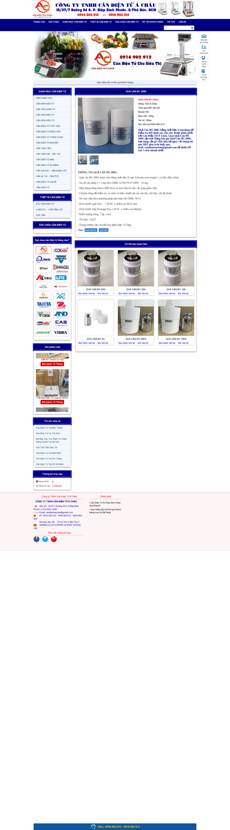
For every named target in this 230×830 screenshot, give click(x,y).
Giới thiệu (53, 22)
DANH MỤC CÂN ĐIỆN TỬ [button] (75, 22)
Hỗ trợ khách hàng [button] (152, 22)
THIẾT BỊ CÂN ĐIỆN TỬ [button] (101, 22)
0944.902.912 (113, 826)
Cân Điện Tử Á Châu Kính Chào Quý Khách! (105, 504)
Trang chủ (39, 22)
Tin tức (171, 22)
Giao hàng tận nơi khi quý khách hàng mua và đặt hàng (105, 511)
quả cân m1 (91, 230)
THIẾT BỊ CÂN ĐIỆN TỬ (52, 197)
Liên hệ (182, 22)
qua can (103, 230)
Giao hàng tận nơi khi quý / (115, 82)
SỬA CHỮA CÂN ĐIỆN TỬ (126, 22)
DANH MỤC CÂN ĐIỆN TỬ (52, 91)
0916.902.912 (132, 826)
